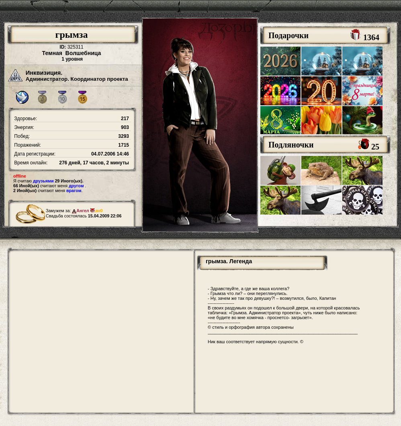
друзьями (43, 180)
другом (76, 185)
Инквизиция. (44, 73)
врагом (74, 190)
